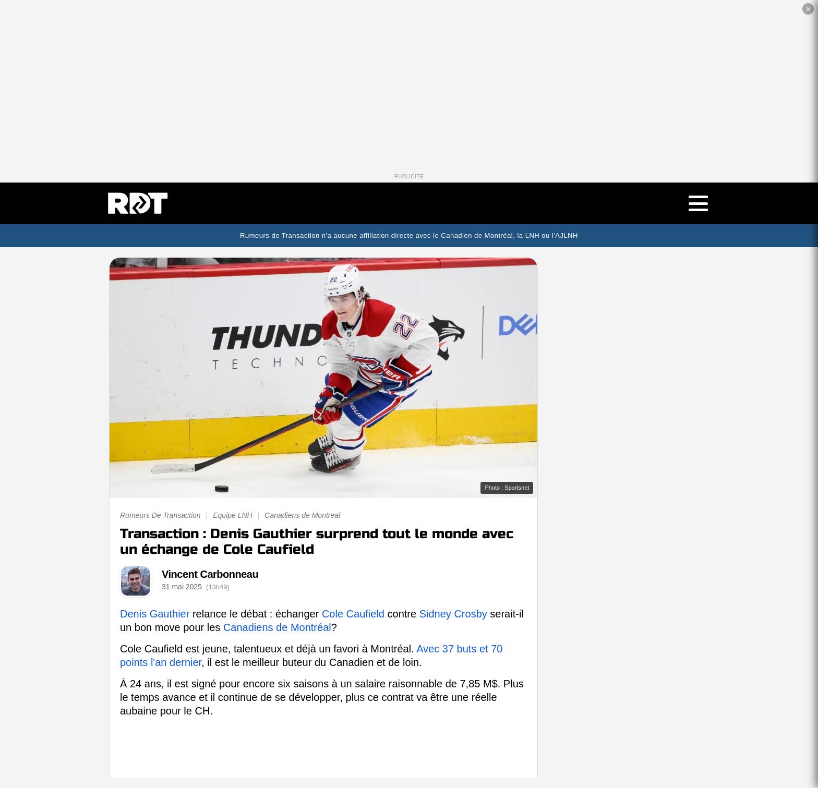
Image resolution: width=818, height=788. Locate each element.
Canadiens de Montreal (302, 515)
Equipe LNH (232, 515)
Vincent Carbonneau (210, 574)
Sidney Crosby (453, 614)
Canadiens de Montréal (277, 627)
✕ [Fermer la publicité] (808, 9)
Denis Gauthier (154, 614)
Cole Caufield (353, 614)
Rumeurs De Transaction (160, 515)
